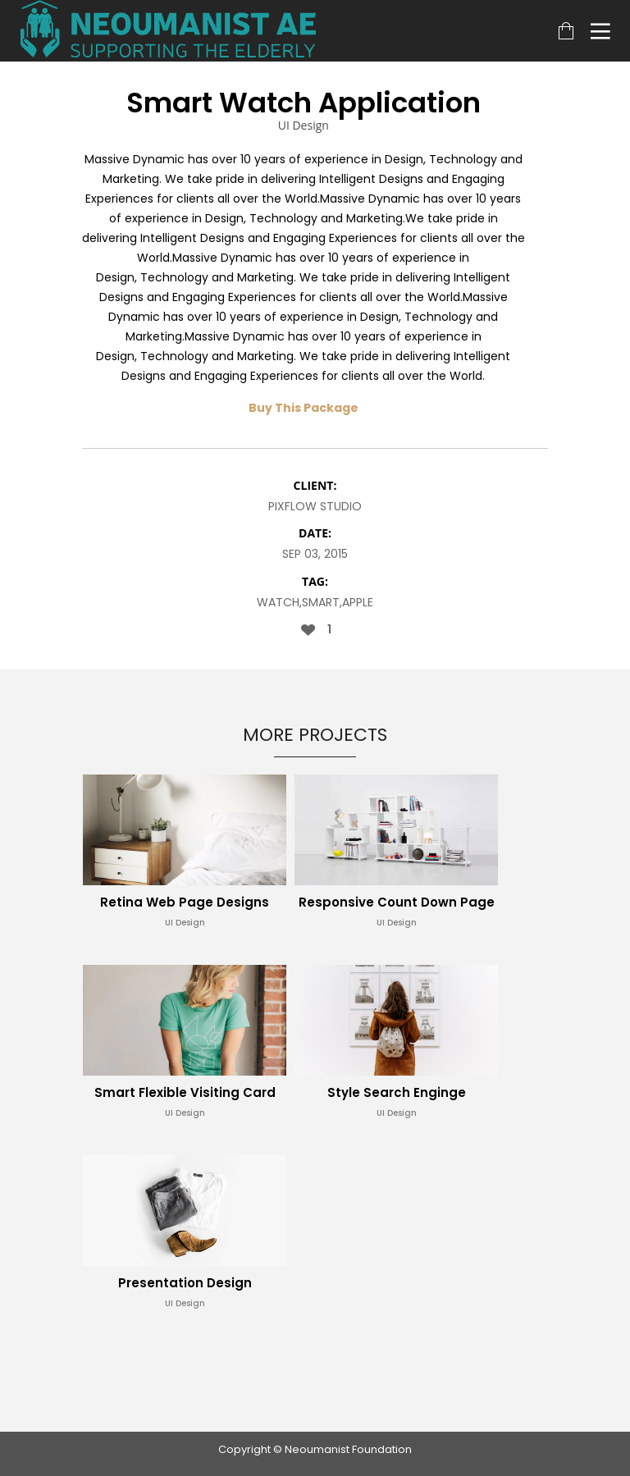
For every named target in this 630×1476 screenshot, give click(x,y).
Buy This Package (303, 408)
